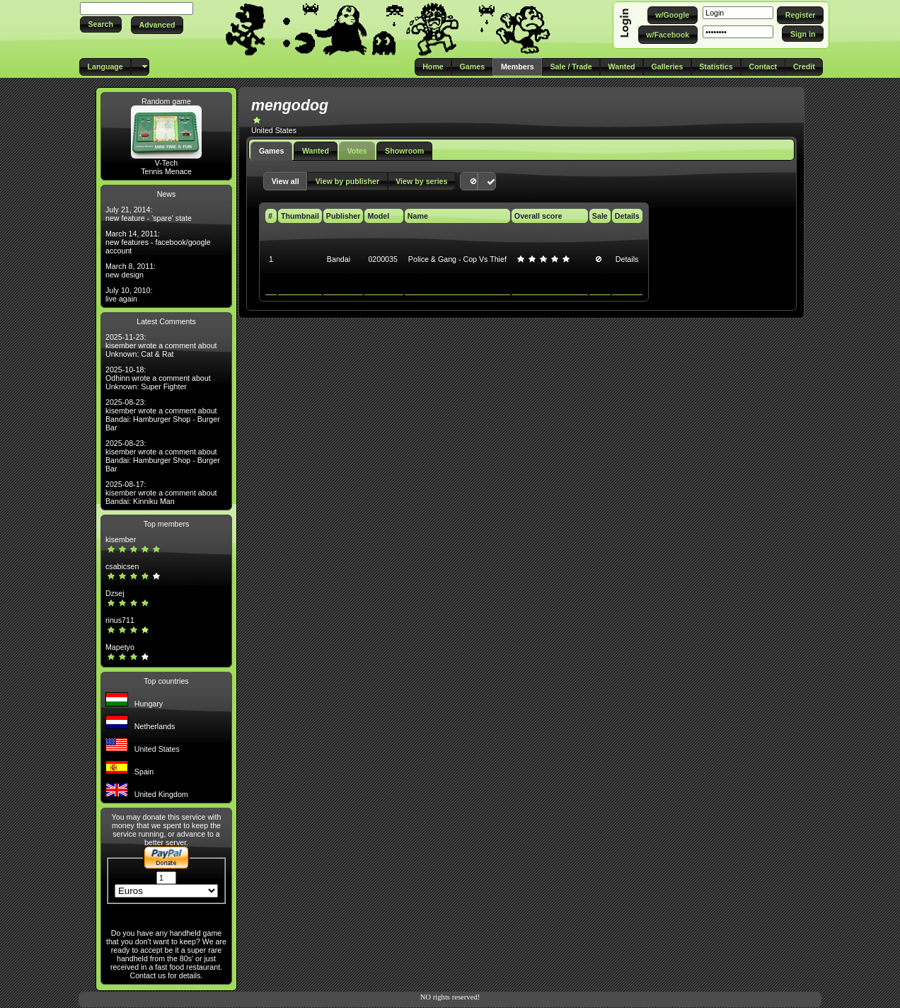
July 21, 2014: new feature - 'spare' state (148, 213)
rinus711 (119, 620)
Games (271, 151)
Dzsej (115, 593)
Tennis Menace (166, 171)
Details (627, 259)
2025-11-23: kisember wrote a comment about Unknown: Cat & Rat (161, 345)
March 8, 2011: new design (130, 270)
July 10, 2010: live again (128, 294)
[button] (101, 24)
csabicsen (122, 566)
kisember (120, 539)
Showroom (404, 151)
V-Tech (166, 163)
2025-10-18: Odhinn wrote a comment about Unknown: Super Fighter (158, 378)
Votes (357, 151)
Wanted (315, 151)
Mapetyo (119, 647)
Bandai (338, 259)
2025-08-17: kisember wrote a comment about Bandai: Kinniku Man (161, 492)
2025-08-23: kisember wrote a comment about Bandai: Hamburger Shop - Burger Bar (162, 415)
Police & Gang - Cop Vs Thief (457, 259)
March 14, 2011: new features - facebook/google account (158, 242)
